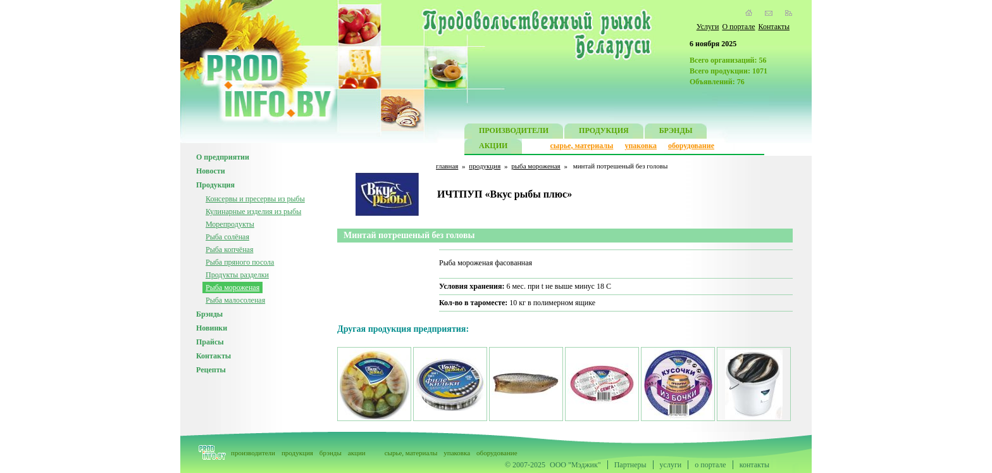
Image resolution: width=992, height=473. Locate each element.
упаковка (640, 145)
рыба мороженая (535, 166)
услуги (671, 464)
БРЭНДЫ (676, 132)
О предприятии (222, 157)
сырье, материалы (582, 145)
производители (253, 453)
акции (357, 453)
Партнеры (630, 464)
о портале (710, 464)
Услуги (708, 26)
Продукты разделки (237, 274)
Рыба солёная (227, 236)
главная (447, 166)
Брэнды (209, 314)
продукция (484, 166)
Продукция (215, 184)
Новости (210, 171)
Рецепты (211, 369)
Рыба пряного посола (240, 262)
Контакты (774, 26)
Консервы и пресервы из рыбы (255, 198)
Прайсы (210, 341)
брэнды (330, 453)
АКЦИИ (493, 147)
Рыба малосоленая (235, 300)
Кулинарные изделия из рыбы (253, 211)
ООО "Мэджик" (575, 464)
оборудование (691, 145)
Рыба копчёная (229, 249)
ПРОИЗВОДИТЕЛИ (513, 132)
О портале (738, 26)
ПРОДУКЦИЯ (604, 132)
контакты (754, 464)
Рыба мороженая (232, 287)
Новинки (211, 328)
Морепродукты (230, 224)
